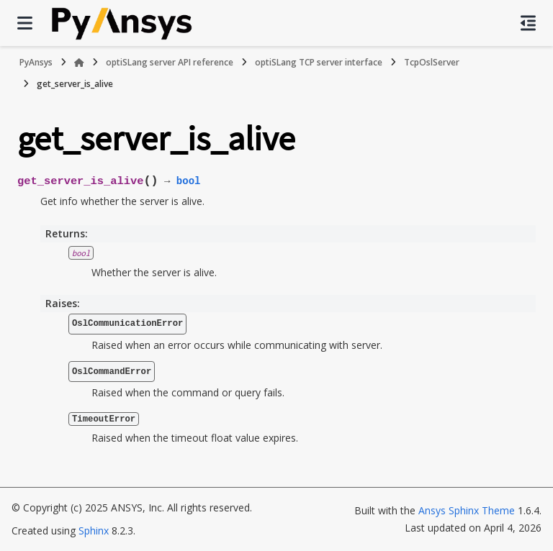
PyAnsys (36, 62)
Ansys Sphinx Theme (466, 510)
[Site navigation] (25, 23)
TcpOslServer (431, 62)
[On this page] (528, 23)
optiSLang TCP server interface (318, 62)
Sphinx (93, 530)
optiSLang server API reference (169, 62)
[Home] (79, 62)
